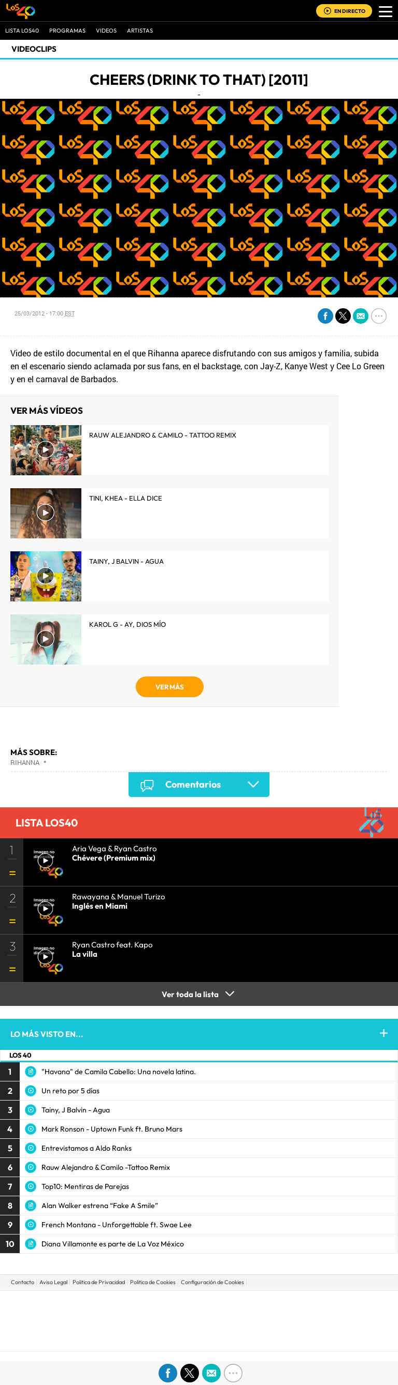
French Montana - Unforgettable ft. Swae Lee (116, 1224)
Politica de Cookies (153, 1282)
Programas (67, 30)
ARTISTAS (140, 30)
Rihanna (24, 762)
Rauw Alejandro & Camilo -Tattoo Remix (105, 1167)
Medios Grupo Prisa (199, 1338)
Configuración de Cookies (212, 1282)
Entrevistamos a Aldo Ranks (86, 1148)
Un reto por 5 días (70, 1090)
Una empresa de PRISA (199, 1313)
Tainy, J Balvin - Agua (126, 561)
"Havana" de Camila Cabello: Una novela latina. (118, 1071)
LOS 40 (20, 1055)
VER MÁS (169, 687)
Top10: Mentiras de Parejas (85, 1186)
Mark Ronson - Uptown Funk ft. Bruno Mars (111, 1129)
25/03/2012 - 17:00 (45, 313)
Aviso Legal (53, 1282)
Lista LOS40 (22, 30)
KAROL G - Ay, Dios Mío (127, 624)
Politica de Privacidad (99, 1282)
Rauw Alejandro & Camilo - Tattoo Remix (162, 435)
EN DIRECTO (349, 11)
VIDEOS (106, 30)
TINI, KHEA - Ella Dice (125, 498)
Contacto (22, 1282)
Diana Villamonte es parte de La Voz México (112, 1243)
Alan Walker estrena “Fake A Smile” (99, 1205)
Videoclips (33, 49)
